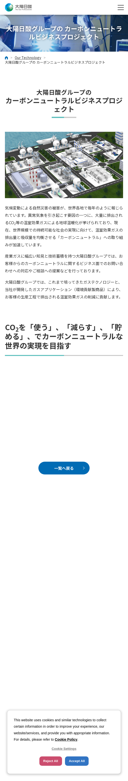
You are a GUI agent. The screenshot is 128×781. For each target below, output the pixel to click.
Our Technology (28, 58)
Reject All (50, 761)
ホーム (6, 57)
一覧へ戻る (64, 468)
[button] (120, 7)
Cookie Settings (64, 749)
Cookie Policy (66, 739)
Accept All (77, 761)
